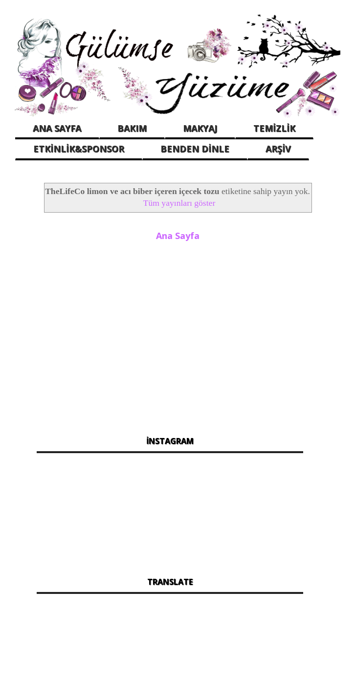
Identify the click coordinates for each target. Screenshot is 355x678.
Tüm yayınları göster (179, 203)
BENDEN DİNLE (194, 148)
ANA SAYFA (57, 128)
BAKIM (132, 128)
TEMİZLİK (274, 128)
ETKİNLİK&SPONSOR (78, 148)
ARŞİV (278, 148)
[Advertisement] (170, 332)
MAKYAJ (200, 128)
